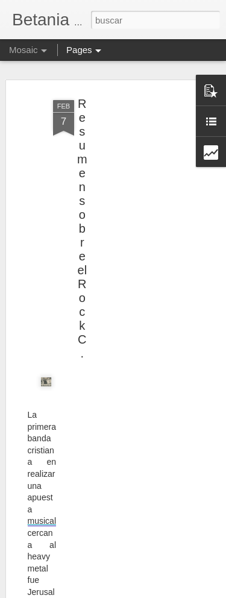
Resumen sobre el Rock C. (82, 226)
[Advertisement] (122, 173)
